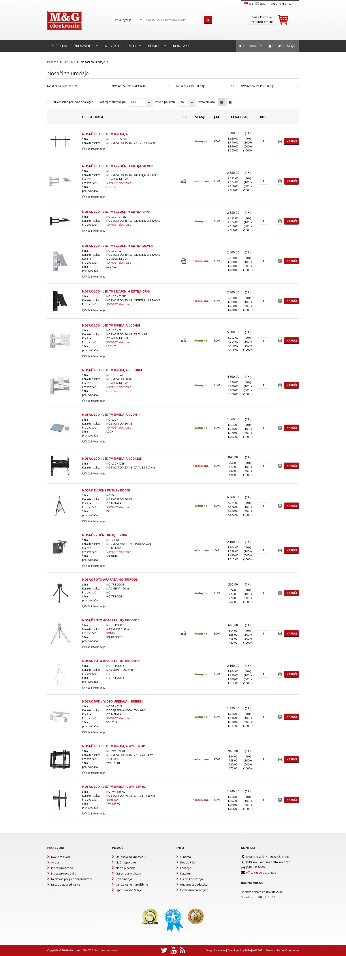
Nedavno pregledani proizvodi (71, 879)
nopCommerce (290, 950)
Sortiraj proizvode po (112, 102)
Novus (221, 950)
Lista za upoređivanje (65, 884)
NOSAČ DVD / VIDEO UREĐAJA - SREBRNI (112, 701)
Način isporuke (126, 862)
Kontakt (181, 45)
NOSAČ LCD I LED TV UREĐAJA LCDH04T (112, 370)
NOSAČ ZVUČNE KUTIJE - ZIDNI (105, 535)
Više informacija (93, 149)
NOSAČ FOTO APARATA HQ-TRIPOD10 (110, 620)
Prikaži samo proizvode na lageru (73, 102)
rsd (284, 3)
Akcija (55, 862)
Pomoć (154, 45)
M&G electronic (71, 950)
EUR (290, 3)
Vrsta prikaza (206, 102)
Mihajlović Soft (254, 950)
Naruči (291, 141)
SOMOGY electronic (118, 183)
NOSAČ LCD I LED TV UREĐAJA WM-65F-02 (114, 786)
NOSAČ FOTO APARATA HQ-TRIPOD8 (110, 579)
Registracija (282, 45)
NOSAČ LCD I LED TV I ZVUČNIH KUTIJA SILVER (117, 166)
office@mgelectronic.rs (261, 873)
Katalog (185, 873)
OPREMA (69, 62)
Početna (59, 45)
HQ (108, 592)
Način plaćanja (125, 868)
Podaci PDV (188, 862)
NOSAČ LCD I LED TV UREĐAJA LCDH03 (111, 325)
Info (131, 45)
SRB (248, 4)
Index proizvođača (63, 873)
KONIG (110, 633)
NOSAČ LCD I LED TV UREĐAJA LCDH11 (111, 414)
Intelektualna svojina (194, 890)
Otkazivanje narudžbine (132, 884)
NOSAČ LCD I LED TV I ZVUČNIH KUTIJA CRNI (116, 212)
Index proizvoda (62, 868)
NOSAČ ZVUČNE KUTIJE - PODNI (106, 490)
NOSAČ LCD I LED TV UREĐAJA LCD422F (112, 458)
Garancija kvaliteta (128, 873)
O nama (185, 857)
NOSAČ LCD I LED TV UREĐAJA (105, 134)
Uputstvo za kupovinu (130, 857)
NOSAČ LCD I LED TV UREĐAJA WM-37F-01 (114, 746)
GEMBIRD (112, 759)
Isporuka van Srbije (129, 890)
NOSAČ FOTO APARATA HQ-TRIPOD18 (110, 661)
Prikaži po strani (165, 102)
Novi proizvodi (60, 857)
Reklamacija (124, 879)
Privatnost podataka (194, 884)
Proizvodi (83, 45)
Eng (260, 4)
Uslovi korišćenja (191, 879)
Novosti (113, 45)
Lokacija (185, 868)
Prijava (247, 45)
